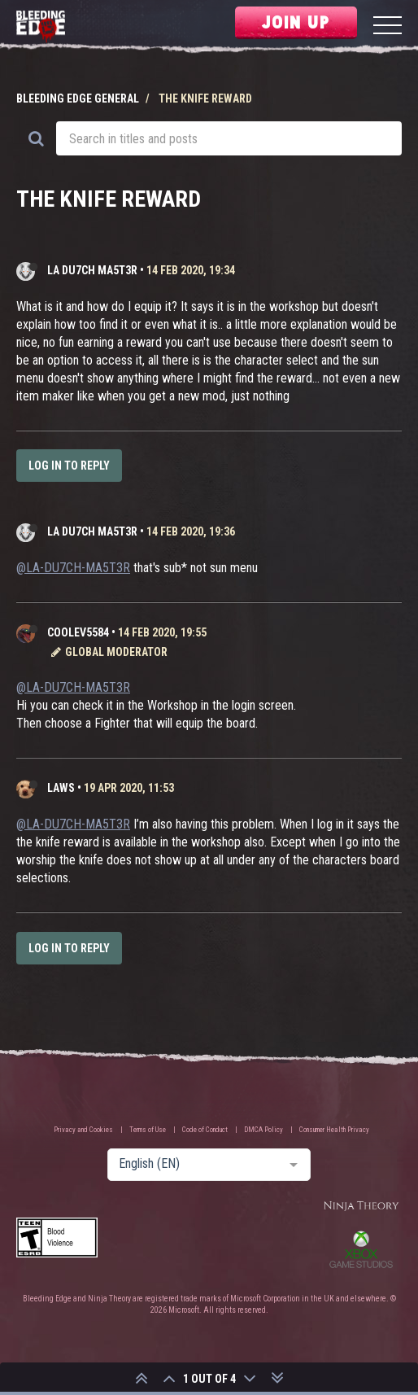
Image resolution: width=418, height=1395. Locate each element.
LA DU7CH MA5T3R (92, 270)
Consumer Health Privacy (334, 1130)
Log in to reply (69, 465)
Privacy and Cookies (83, 1130)
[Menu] (387, 27)
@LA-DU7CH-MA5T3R (73, 567)
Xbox (361, 1249)
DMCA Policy (263, 1130)
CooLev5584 (78, 632)
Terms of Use (147, 1130)
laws (61, 787)
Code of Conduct (205, 1130)
